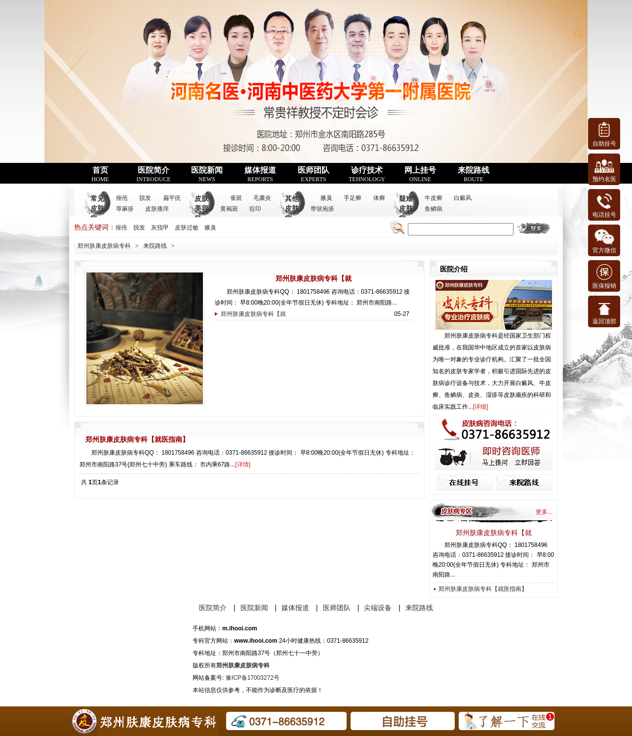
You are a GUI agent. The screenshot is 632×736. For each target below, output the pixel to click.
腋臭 (326, 197)
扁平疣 (172, 197)
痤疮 (122, 197)
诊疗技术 (367, 174)
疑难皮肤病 (406, 208)
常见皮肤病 (97, 208)
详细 (480, 406)
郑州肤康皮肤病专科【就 (314, 278)
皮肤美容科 (201, 208)
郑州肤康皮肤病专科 (104, 245)
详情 (243, 464)
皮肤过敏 (186, 227)
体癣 (379, 197)
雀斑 (236, 197)
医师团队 (313, 174)
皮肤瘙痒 (157, 208)
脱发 (145, 197)
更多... (544, 511)
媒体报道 (260, 174)
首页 (100, 174)
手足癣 (352, 197)
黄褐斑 (229, 208)
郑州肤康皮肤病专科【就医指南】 (137, 439)
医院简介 (153, 174)
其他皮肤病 (292, 208)
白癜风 (463, 197)
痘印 (255, 208)
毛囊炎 (262, 197)
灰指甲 (160, 227)
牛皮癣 (433, 197)
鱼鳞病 (433, 208)
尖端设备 (378, 608)
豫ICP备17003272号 (252, 677)
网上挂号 (420, 174)
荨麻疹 (125, 208)
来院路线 (473, 174)
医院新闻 (207, 174)
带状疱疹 (322, 208)
